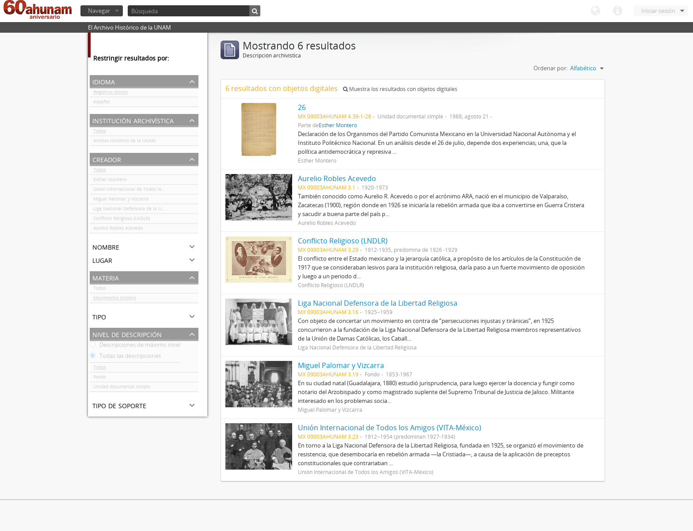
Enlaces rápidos (617, 11)
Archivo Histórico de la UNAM (124, 142)
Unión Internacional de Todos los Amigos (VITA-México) (145, 191)
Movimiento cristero (114, 299)
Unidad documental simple (121, 388)
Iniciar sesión (658, 11)
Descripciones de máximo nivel (135, 346)
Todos (99, 132)
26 (302, 107)
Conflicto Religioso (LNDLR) (121, 220)
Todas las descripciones (125, 357)
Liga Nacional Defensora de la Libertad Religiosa (144, 210)
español (101, 103)
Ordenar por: (550, 68)
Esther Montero (109, 181)
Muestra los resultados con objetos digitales (400, 89)
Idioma (595, 11)
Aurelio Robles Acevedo (118, 230)
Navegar (99, 11)
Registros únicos (110, 94)
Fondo (99, 378)
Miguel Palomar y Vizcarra (120, 200)
